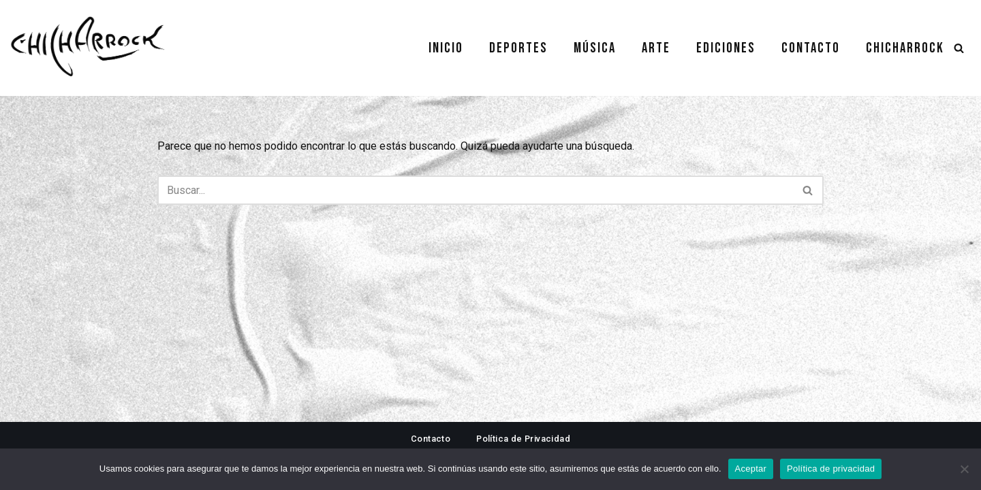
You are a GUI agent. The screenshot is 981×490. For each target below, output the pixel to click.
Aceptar (751, 468)
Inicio (446, 47)
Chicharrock (905, 47)
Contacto (810, 47)
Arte (656, 47)
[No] (964, 469)
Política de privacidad (831, 468)
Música (595, 47)
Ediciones (726, 47)
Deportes (518, 47)
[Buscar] (959, 48)
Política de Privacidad (523, 439)
